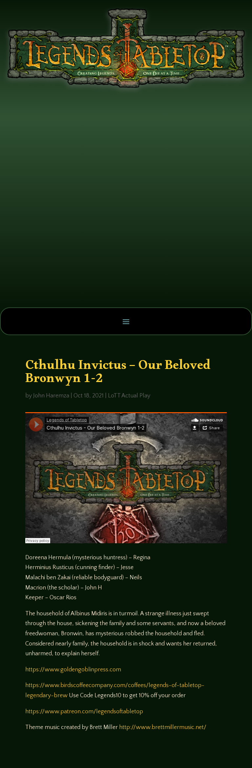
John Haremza (51, 396)
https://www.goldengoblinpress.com (73, 669)
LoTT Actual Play (129, 396)
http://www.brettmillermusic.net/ (162, 727)
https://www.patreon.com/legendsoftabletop (84, 711)
